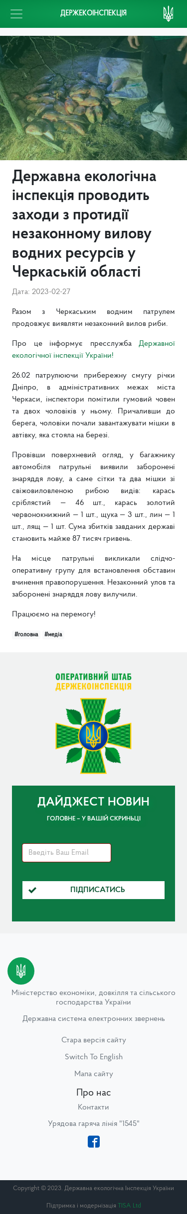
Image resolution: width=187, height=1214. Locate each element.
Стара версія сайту (93, 1040)
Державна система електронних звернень (93, 1019)
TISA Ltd (129, 1206)
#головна (26, 635)
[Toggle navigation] (16, 14)
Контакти (93, 1108)
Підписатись (76, 890)
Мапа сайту (93, 1074)
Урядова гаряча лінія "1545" (94, 1124)
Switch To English (94, 1057)
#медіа (53, 635)
